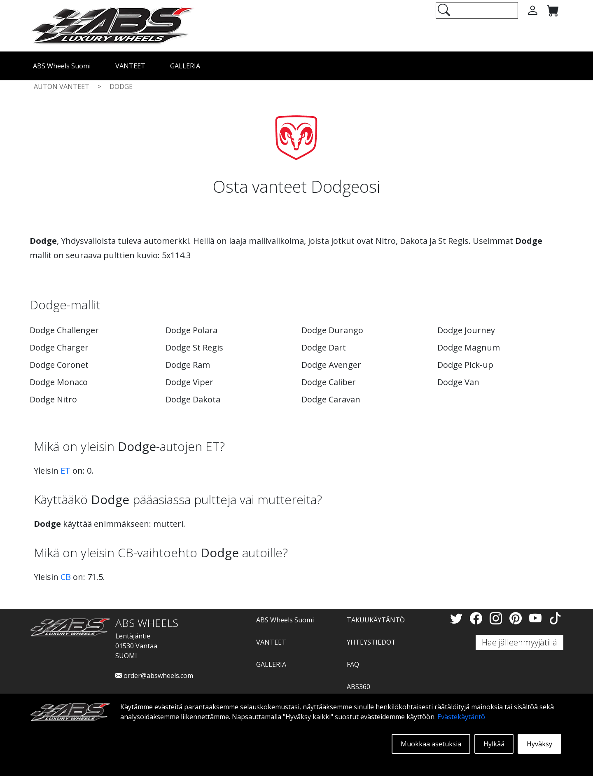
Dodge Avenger (331, 364)
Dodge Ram (188, 364)
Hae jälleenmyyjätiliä (519, 642)
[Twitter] (458, 618)
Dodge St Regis (194, 347)
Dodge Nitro (53, 399)
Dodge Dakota (193, 399)
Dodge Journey (466, 330)
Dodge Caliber (328, 382)
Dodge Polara (191, 330)
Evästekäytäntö (461, 716)
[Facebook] (478, 618)
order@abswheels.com (154, 675)
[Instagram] (497, 618)
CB (66, 576)
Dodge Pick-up (465, 364)
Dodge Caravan (330, 399)
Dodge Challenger (64, 330)
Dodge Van (458, 382)
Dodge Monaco (59, 382)
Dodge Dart (323, 347)
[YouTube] (537, 618)
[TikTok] (555, 618)
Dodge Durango (332, 330)
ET (65, 470)
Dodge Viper (189, 382)
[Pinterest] (517, 618)
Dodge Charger (59, 347)
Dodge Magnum (468, 347)
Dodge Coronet (59, 364)
